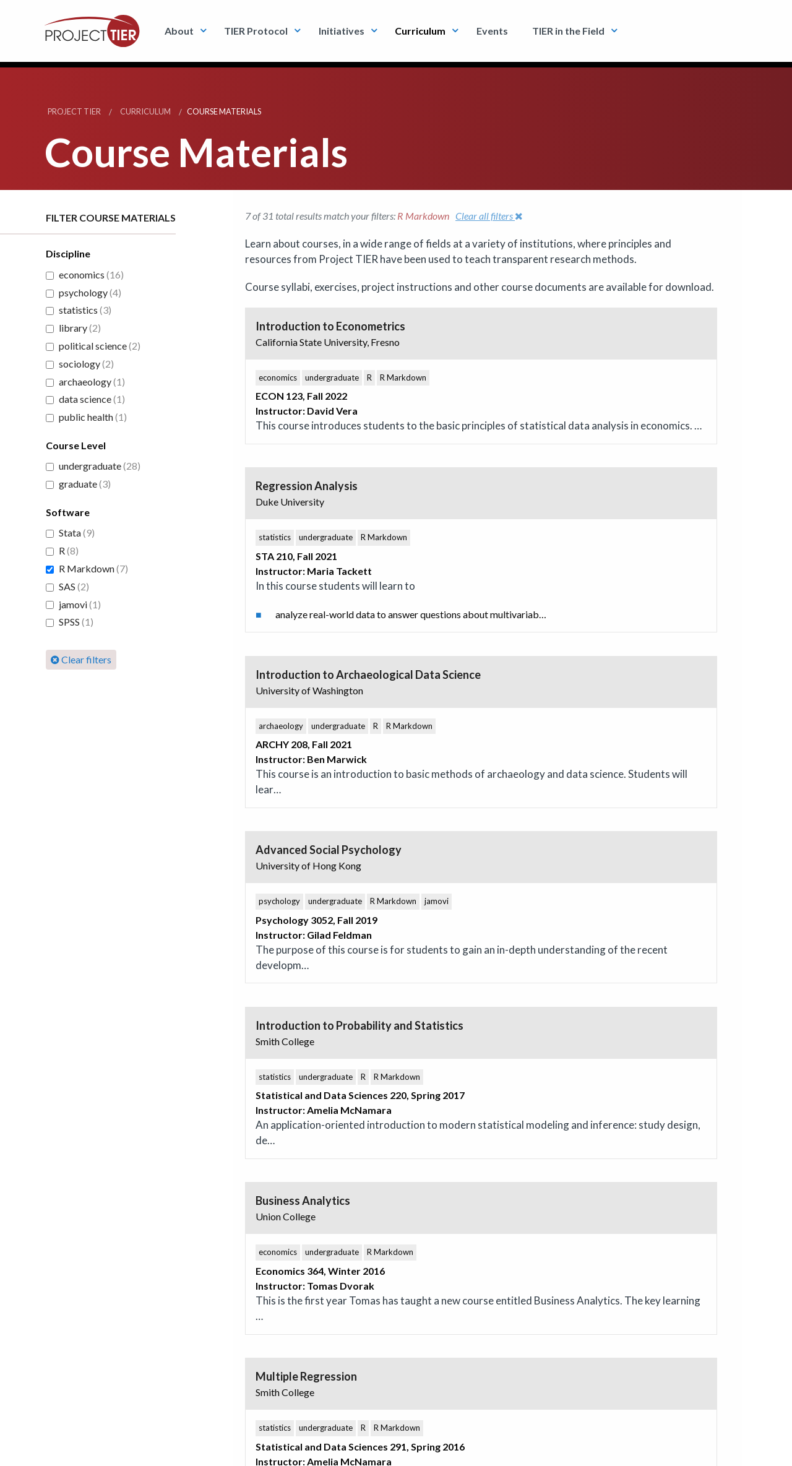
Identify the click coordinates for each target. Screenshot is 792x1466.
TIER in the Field (568, 31)
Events (492, 31)
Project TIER (74, 111)
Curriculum (420, 31)
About (179, 31)
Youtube (368, 1108)
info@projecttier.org (272, 1449)
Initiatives (341, 31)
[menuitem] (182, 31)
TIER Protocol (256, 31)
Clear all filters (489, 216)
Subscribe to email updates (99, 1168)
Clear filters (81, 659)
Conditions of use (130, 1449)
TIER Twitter (303, 1108)
